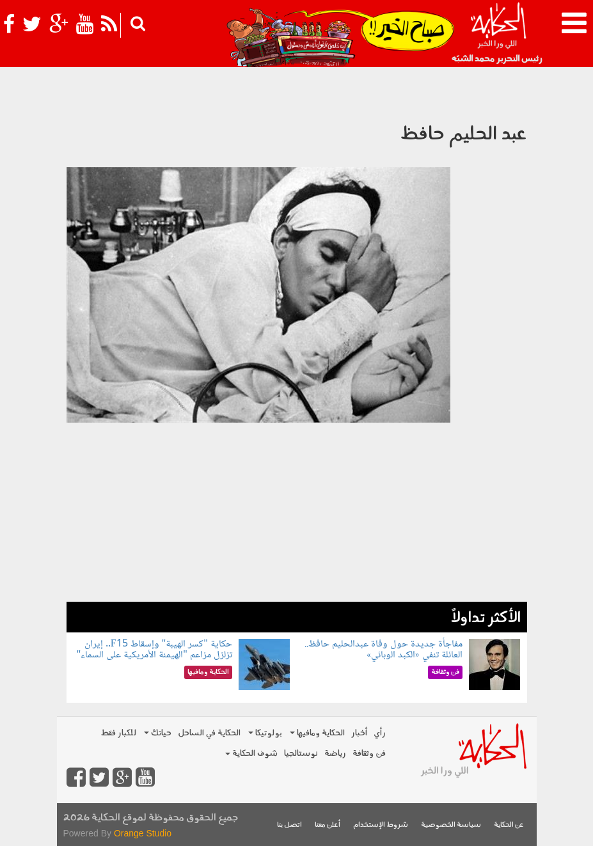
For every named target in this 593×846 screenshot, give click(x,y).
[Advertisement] (297, 512)
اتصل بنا (289, 825)
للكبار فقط (118, 733)
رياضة (335, 754)
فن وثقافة (369, 754)
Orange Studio (142, 833)
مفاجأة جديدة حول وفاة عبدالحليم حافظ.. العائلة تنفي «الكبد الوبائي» (383, 650)
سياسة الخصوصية (451, 825)
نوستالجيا (301, 754)
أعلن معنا (327, 825)
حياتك (157, 733)
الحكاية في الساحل (209, 733)
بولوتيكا (265, 733)
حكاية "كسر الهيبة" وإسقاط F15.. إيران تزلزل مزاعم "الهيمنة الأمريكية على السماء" (154, 650)
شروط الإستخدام (380, 825)
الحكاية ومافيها (317, 733)
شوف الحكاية (251, 754)
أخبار (359, 733)
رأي (380, 733)
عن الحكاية (509, 825)
